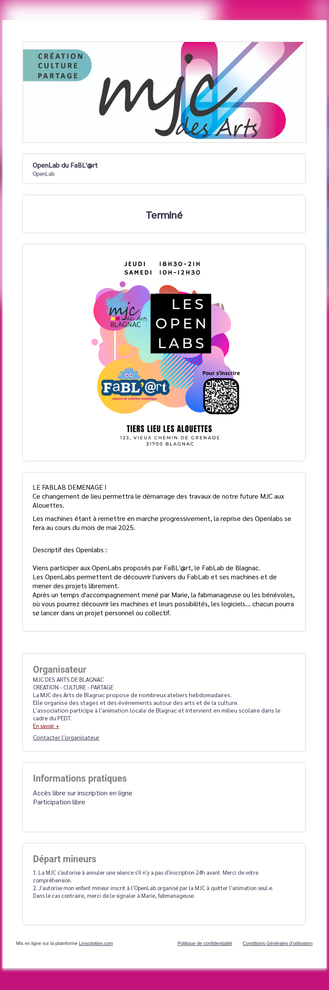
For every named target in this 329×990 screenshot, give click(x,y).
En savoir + (46, 725)
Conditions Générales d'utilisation (278, 943)
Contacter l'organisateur (66, 737)
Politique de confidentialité (204, 943)
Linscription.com (96, 943)
